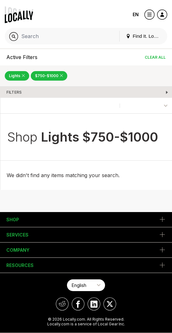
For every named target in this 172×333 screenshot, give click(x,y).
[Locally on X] (109, 303)
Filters (14, 92)
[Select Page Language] (86, 285)
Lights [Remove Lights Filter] (17, 75)
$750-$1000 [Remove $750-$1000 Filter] (49, 75)
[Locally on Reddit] (62, 303)
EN (136, 14)
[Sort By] (146, 105)
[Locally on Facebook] (78, 303)
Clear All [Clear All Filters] (155, 57)
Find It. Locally (144, 36)
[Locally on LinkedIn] (94, 303)
